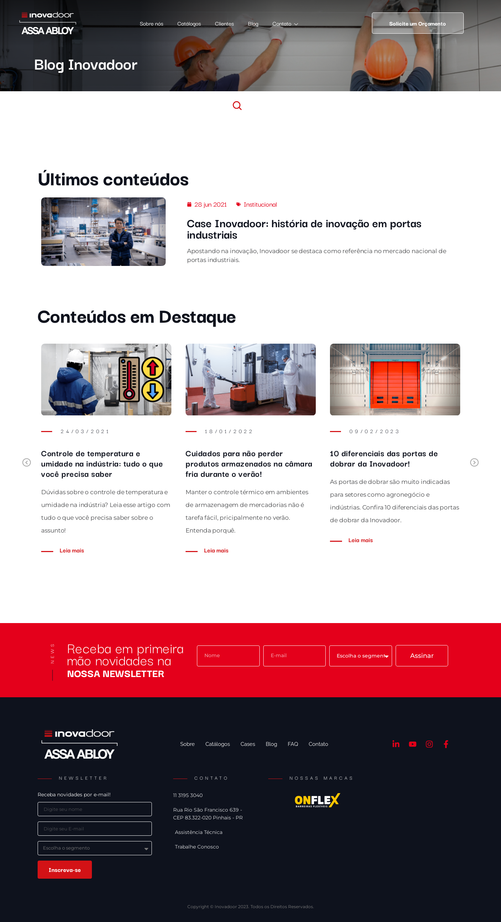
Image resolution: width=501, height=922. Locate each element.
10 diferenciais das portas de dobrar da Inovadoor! (384, 457)
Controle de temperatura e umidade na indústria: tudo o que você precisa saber (102, 463)
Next (476, 463)
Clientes (224, 23)
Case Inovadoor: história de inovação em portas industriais (304, 228)
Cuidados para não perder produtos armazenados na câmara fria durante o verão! (249, 463)
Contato (285, 23)
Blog (253, 23)
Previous (25, 463)
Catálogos (189, 23)
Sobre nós (151, 23)
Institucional (260, 204)
